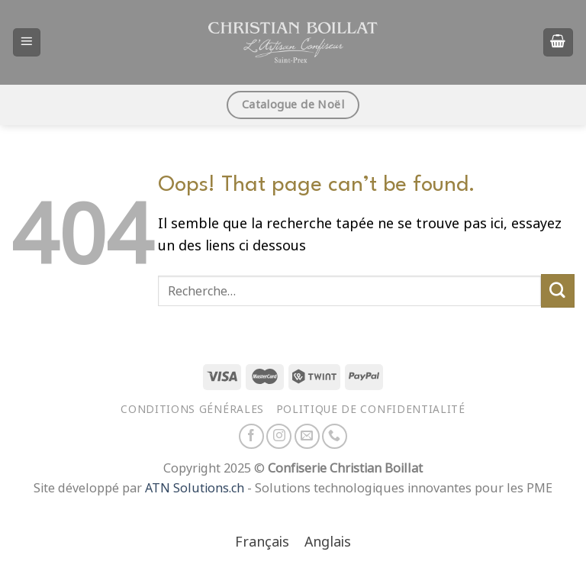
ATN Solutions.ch (194, 488)
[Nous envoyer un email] (307, 436)
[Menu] (27, 42)
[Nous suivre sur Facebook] (251, 436)
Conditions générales (192, 409)
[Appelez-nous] (334, 436)
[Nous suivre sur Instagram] (278, 436)
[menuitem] (262, 543)
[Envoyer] (558, 291)
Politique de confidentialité (370, 409)
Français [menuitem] (262, 542)
